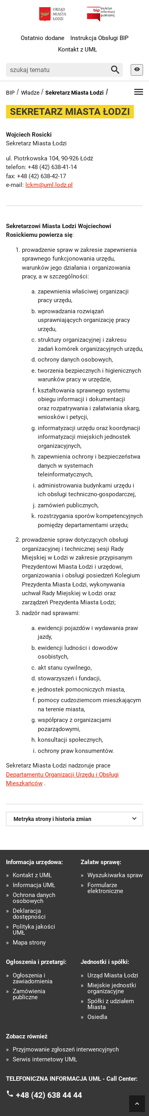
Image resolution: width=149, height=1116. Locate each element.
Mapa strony (29, 943)
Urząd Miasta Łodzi (112, 976)
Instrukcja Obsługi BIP (99, 38)
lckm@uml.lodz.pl (49, 185)
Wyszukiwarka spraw (115, 875)
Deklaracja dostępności (29, 914)
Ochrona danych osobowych (34, 898)
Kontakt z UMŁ (77, 49)
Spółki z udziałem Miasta (110, 1004)
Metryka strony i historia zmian (76, 818)
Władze (30, 93)
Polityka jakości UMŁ (34, 930)
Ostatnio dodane (42, 38)
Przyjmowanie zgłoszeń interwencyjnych (66, 1050)
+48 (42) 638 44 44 (49, 1094)
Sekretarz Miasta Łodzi (74, 93)
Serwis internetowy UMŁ (45, 1060)
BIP (10, 93)
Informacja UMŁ (34, 885)
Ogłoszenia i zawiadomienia (32, 979)
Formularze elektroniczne (105, 888)
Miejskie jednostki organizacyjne (111, 988)
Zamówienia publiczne (29, 994)
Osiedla (97, 1017)
